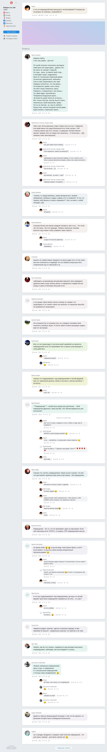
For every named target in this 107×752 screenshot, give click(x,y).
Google (6, 15)
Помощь (14, 747)
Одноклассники (9, 26)
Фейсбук (7, 21)
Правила (8, 747)
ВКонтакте (7, 23)
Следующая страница (63, 748)
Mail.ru (6, 13)
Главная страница (10, 36)
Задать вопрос (11, 32)
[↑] (50, 15)
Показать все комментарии (63, 417)
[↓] (53, 15)
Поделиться (56, 15)
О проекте (11, 746)
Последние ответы (10, 39)
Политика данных (11, 748)
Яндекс (7, 18)
